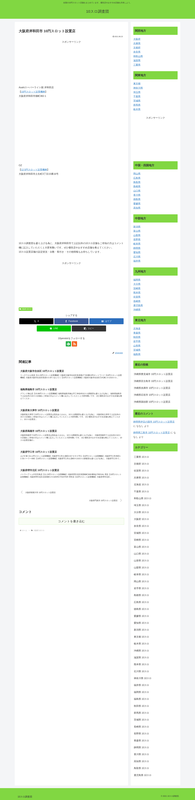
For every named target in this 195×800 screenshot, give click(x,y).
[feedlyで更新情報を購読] (68, 344)
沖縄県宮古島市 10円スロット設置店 (153, 381)
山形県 (136, 345)
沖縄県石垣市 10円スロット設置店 (152, 395)
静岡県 (136, 248)
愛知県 (136, 252)
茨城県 (136, 100)
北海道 (136, 328)
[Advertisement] (71, 62)
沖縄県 (136, 309)
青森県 (136, 333)
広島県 (136, 178)
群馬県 (136, 105)
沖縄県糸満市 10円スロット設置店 (152, 388)
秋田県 (136, 337)
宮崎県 (136, 288)
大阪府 (136, 39)
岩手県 (136, 341)
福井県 (136, 261)
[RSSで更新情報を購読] (74, 344)
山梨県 (136, 235)
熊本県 (136, 292)
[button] (89, 328)
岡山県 (136, 173)
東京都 (136, 83)
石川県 (136, 256)
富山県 (136, 231)
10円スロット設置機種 (33, 91)
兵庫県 (136, 43)
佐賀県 (136, 297)
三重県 (136, 65)
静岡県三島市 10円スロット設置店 (151, 432)
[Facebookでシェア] (71, 321)
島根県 (136, 186)
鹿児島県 (138, 305)
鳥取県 (136, 182)
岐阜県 (136, 243)
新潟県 (136, 226)
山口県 (136, 191)
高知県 (136, 208)
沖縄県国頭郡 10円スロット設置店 (152, 402)
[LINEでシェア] (54, 328)
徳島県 (136, 199)
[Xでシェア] (36, 321)
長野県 (136, 239)
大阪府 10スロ (25, 309)
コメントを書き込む (71, 521)
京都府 (136, 47)
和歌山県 (138, 56)
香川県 (136, 195)
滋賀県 (136, 60)
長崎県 (136, 301)
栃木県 (136, 109)
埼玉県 (136, 92)
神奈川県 (138, 88)
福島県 (136, 354)
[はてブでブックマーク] (106, 321)
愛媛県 (136, 203)
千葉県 (136, 96)
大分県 (136, 284)
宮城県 (136, 350)
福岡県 (136, 280)
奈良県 (136, 52)
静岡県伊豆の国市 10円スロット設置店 (154, 421)
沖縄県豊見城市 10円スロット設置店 (153, 374)
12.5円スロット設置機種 (34, 169)
